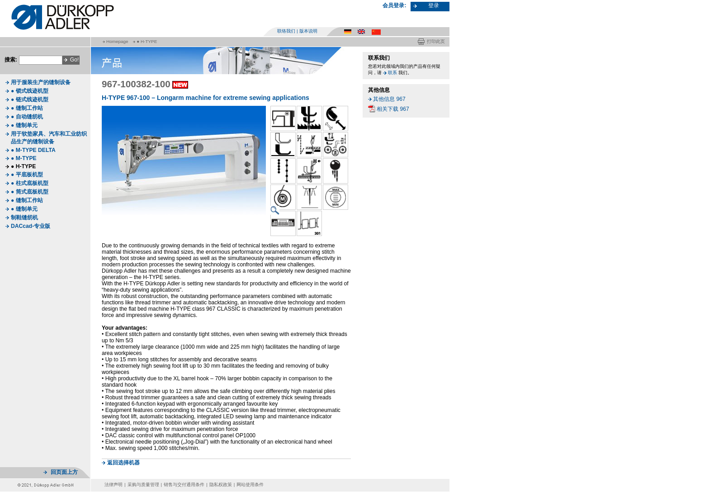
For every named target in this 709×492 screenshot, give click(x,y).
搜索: (11, 60)
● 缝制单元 (24, 125)
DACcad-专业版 (30, 226)
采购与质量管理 (143, 484)
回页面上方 (64, 472)
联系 (392, 72)
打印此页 (436, 41)
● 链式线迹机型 (29, 99)
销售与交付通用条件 (184, 484)
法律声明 (113, 484)
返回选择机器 (123, 462)
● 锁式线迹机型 (29, 91)
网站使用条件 (250, 484)
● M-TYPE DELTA (33, 150)
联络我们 (286, 30)
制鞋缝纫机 (24, 217)
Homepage (117, 41)
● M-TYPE (24, 158)
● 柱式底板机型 (29, 183)
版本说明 (308, 30)
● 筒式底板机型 (29, 192)
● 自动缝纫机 (27, 117)
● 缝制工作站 (27, 108)
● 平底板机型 (27, 174)
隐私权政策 (220, 484)
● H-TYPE (147, 41)
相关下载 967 (393, 109)
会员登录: (394, 5)
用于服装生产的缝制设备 (41, 82)
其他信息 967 (389, 99)
